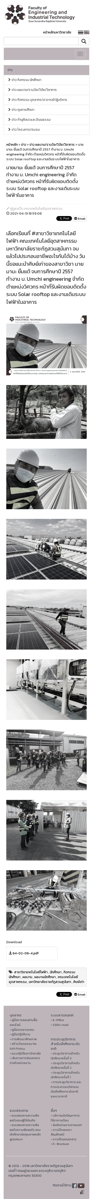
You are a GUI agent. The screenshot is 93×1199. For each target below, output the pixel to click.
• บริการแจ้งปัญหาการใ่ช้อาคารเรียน (65, 1118)
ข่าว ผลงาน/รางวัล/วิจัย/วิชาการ (32, 89)
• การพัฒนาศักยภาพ (23, 1039)
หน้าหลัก (12, 144)
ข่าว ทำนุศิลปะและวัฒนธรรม (28, 119)
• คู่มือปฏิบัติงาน (20, 1034)
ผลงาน (27, 977)
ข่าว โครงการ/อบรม (23, 129)
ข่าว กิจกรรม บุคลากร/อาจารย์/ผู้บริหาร (37, 99)
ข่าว (10, 69)
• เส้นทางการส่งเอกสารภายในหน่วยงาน (25, 1060)
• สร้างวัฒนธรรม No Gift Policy (23, 1046)
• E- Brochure (60, 1144)
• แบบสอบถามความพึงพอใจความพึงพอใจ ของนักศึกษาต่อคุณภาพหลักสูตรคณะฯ (25, 1132)
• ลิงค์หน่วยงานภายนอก (66, 1125)
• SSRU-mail (59, 1024)
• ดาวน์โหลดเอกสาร (64, 1139)
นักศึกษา (55, 972)
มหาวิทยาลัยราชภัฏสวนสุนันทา (50, 981)
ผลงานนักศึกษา (45, 977)
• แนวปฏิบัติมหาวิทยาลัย (25, 1053)
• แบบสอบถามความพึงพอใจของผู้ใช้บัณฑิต (24, 1118)
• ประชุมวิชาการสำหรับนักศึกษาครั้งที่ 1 (65, 1075)
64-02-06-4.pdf (26, 953)
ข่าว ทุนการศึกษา (20, 109)
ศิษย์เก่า (78, 981)
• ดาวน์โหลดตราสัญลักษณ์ (61, 1132)
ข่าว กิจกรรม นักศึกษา (24, 79)
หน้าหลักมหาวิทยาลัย (57, 32)
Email (79, 219)
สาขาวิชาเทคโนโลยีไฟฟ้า (31, 972)
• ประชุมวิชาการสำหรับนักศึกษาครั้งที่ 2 (65, 1065)
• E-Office (57, 1020)
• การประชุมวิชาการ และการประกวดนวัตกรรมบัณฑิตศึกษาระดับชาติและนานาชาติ (66, 1089)
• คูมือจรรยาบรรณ (22, 1029)
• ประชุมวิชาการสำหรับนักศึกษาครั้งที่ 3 (65, 1056)
